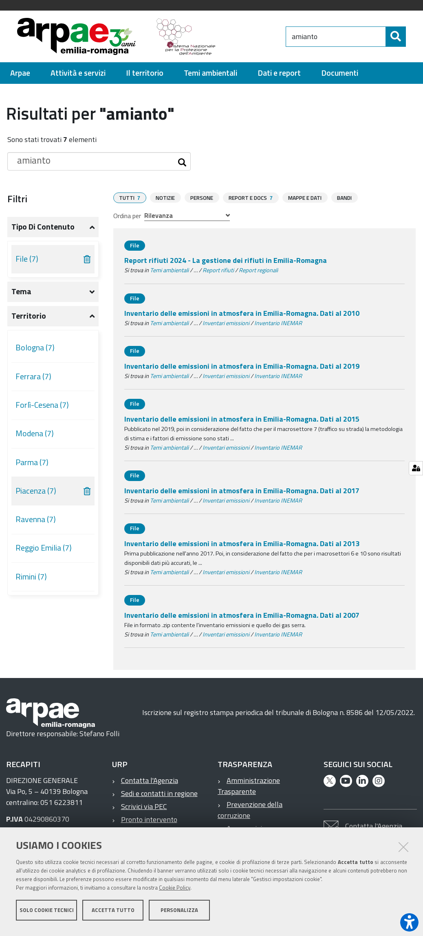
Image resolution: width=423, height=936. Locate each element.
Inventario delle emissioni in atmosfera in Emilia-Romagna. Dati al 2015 (241, 422)
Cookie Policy (174, 892)
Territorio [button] (28, 319)
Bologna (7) (35, 351)
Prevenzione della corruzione (250, 813)
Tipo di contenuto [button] (43, 230)
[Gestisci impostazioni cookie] (416, 468)
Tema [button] (21, 295)
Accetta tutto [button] (113, 915)
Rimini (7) (31, 580)
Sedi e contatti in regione (159, 796)
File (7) (26, 262)
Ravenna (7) (35, 523)
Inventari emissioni (226, 326)
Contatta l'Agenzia (149, 783)
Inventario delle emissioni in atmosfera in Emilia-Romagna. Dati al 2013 (241, 546)
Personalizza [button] (179, 915)
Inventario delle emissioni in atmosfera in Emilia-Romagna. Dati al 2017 (241, 493)
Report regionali (258, 273)
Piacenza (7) (35, 494)
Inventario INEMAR (278, 326)
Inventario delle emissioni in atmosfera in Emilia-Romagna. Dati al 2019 (241, 369)
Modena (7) (34, 437)
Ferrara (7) (33, 380)
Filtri (17, 202)
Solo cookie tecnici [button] (47, 915)
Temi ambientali (169, 273)
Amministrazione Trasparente (249, 789)
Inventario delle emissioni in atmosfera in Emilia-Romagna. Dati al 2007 (241, 618)
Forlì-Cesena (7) (42, 408)
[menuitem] (20, 76)
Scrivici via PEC (144, 809)
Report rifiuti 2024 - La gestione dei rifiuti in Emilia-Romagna (225, 263)
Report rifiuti (218, 273)
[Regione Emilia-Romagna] (267, 38)
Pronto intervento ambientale (144, 828)
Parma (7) (31, 466)
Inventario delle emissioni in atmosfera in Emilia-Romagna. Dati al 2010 (241, 316)
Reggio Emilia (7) (43, 551)
